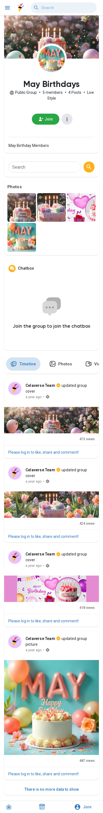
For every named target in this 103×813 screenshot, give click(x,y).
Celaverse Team (40, 385)
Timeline (23, 364)
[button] (85, 806)
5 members (53, 92)
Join (45, 119)
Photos (14, 186)
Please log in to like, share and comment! (43, 452)
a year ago (34, 397)
